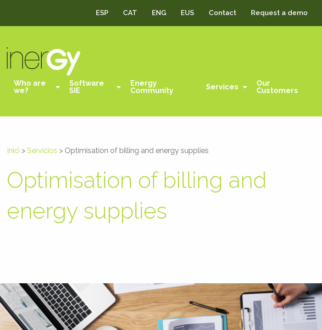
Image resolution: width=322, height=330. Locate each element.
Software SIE (86, 87)
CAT (130, 13)
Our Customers (277, 87)
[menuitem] (34, 87)
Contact (222, 13)
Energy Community (151, 87)
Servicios (42, 150)
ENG (159, 13)
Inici (13, 150)
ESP (102, 13)
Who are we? (30, 87)
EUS (187, 13)
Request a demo (279, 13)
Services (222, 86)
